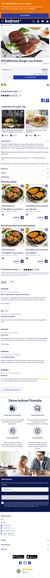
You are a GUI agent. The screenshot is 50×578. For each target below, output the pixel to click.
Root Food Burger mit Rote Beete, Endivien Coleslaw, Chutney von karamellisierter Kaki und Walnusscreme (13, 131)
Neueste (3, 281)
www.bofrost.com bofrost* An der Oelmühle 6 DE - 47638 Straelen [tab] (25, 163)
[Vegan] (48, 85)
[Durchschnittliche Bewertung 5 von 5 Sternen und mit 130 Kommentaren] (20, 96)
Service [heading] (25, 540)
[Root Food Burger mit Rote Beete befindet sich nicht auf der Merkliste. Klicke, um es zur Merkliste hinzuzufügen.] (22, 112)
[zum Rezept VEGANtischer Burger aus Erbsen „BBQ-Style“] (37, 119)
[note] (37, 135)
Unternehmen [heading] (25, 544)
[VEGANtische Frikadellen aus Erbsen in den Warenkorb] (22, 217)
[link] (14, 21)
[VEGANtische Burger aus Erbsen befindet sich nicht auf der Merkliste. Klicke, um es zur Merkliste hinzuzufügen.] (47, 29)
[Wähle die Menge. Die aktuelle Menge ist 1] (7, 77)
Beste (12, 281)
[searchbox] (33, 21)
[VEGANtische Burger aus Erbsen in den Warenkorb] (30, 77)
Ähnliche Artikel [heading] (8, 181)
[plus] (10, 77)
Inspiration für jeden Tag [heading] (14, 106)
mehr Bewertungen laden (11, 390)
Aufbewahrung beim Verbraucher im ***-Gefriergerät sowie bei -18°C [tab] (23, 159)
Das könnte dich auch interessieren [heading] (18, 225)
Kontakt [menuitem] (3, 522)
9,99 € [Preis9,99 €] (45, 69)
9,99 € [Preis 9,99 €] (16, 217)
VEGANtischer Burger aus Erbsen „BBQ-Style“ (36, 131)
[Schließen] (48, 2)
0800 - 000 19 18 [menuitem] (7, 534)
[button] (3, 21)
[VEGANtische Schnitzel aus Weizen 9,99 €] (37, 203)
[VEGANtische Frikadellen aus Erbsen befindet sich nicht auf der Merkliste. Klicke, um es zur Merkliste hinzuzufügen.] (22, 186)
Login (11, 69)
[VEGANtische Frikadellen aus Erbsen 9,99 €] (13, 203)
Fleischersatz (8, 25)
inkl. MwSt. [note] (17, 219)
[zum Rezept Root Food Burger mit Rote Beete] (13, 119)
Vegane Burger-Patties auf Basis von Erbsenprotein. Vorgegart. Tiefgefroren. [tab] (25, 153)
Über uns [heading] (25, 549)
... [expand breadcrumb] (3, 25)
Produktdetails (45, 63)
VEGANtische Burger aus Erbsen (22, 61)
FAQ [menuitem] (2, 519)
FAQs (27, 275)
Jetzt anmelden (25, 497)
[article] (25, 120)
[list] (25, 427)
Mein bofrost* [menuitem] (6, 525)
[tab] (38, 21)
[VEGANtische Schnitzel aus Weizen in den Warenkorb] (46, 217)
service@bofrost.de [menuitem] (7, 531)
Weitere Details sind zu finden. (30, 506)
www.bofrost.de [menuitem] (6, 528)
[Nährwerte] (4, 84)
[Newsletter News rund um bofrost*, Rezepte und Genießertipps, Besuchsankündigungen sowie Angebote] (25, 494)
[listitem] (37, 123)
